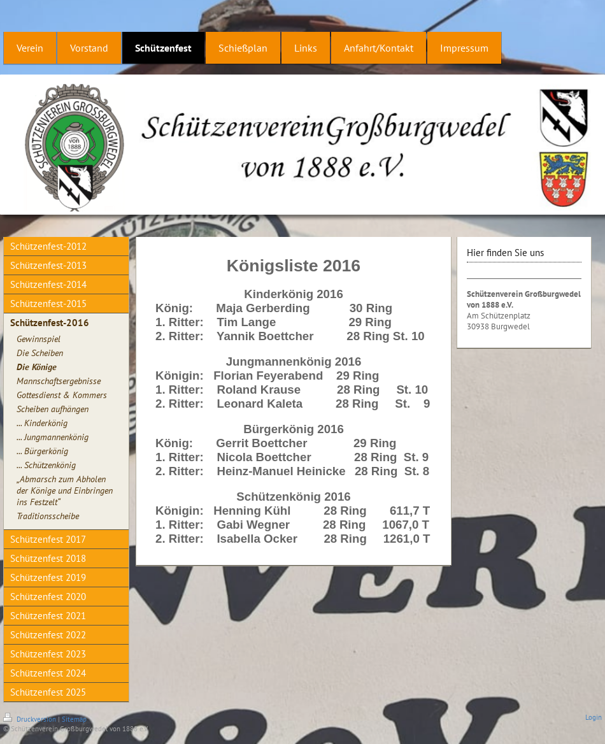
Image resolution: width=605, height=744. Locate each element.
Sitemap (74, 719)
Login (593, 717)
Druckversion (30, 719)
